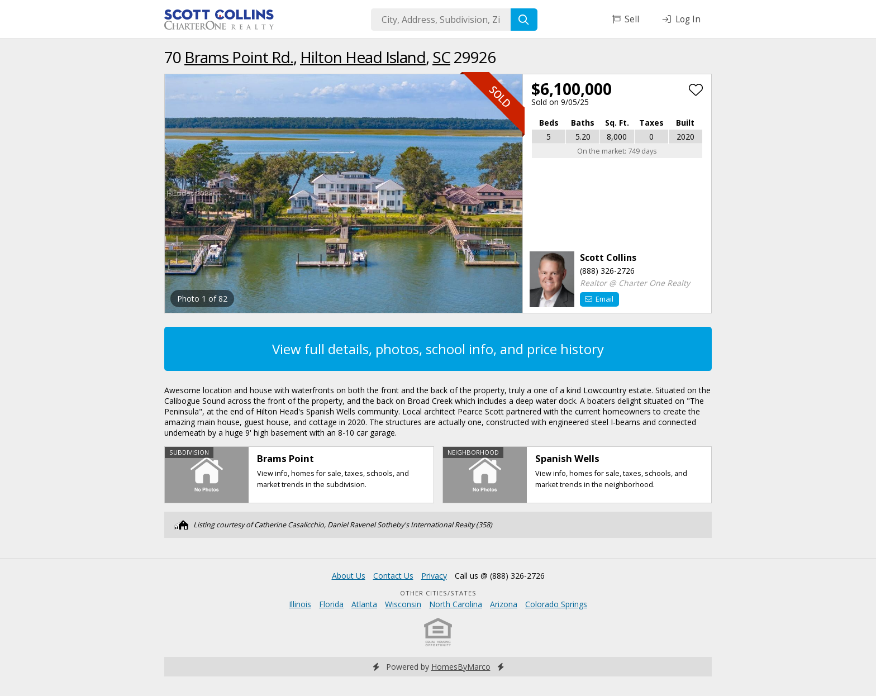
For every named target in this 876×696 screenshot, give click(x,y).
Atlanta (364, 604)
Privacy (434, 575)
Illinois (300, 604)
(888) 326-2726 (607, 270)
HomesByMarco (461, 666)
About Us (348, 575)
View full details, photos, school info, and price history (438, 349)
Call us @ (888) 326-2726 (500, 575)
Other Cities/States (438, 593)
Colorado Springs (556, 604)
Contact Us (393, 575)
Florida (331, 604)
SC (441, 57)
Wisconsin (403, 604)
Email (599, 299)
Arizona (503, 604)
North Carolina (455, 604)
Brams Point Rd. (238, 57)
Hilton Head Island (363, 57)
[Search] (524, 19)
